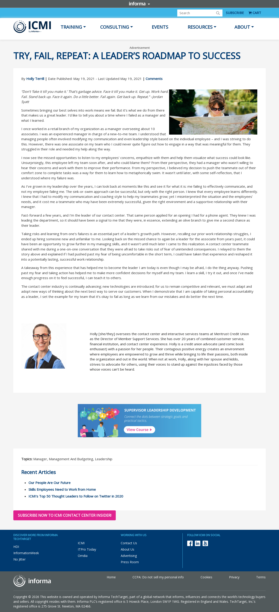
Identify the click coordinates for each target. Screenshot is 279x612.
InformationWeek (26, 553)
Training (71, 27)
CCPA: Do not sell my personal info (158, 577)
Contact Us (129, 543)
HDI (16, 546)
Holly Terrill (35, 78)
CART (254, 12)
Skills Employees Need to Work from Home (62, 489)
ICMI (81, 543)
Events (160, 27)
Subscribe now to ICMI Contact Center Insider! (64, 515)
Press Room (130, 562)
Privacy (234, 577)
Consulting (114, 27)
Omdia (82, 556)
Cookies (206, 577)
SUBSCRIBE (235, 12)
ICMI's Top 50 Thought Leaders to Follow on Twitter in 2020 (75, 496)
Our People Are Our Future (49, 482)
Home (111, 577)
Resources (200, 27)
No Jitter (19, 559)
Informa (139, 3)
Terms (261, 577)
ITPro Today (87, 549)
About (242, 27)
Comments (154, 78)
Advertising (129, 556)
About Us (127, 549)
